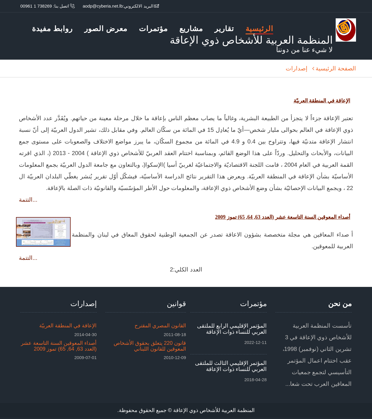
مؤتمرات (153, 28)
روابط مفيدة (52, 28)
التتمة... (28, 199)
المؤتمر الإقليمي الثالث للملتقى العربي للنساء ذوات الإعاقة (231, 366)
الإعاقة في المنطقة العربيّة (67, 326)
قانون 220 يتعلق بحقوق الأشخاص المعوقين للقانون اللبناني (150, 346)
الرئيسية (259, 29)
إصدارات (296, 68)
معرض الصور (105, 28)
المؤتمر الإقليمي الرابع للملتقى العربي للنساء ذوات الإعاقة (232, 329)
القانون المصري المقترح (160, 326)
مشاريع (191, 28)
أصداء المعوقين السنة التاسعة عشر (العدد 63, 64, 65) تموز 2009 (58, 346)
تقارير (224, 28)
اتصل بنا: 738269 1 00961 (44, 5)
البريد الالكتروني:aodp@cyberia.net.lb (118, 5)
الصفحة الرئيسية (336, 68)
